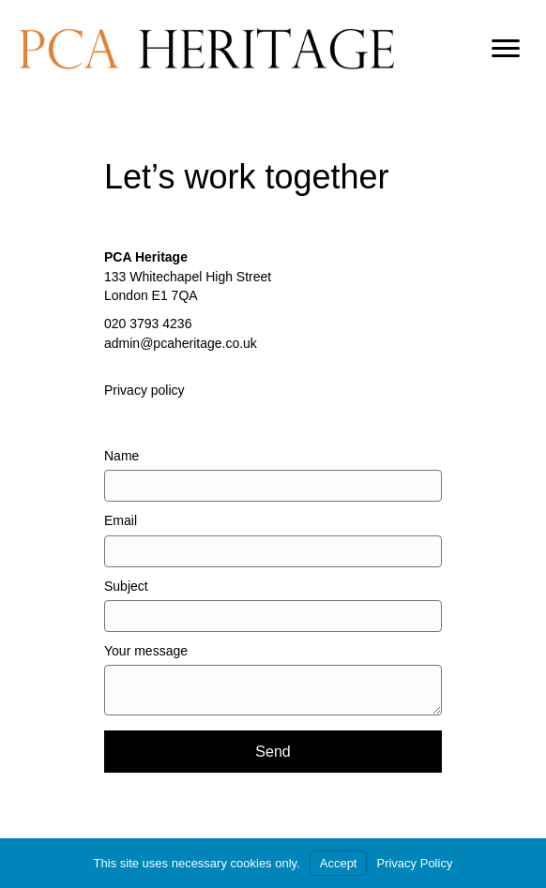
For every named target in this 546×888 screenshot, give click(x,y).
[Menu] (505, 49)
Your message (146, 650)
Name (121, 455)
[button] (273, 751)
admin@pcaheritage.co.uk (180, 343)
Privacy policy (144, 390)
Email (120, 520)
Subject (126, 586)
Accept (338, 863)
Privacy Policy (414, 863)
